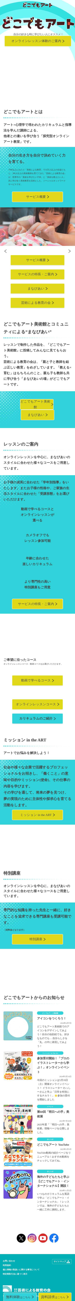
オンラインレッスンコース (36, 704)
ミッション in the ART (36, 815)
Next (69, 251)
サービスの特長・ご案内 (36, 274)
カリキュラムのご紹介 (36, 718)
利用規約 (7, 1265)
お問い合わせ (9, 1261)
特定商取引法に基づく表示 (15, 1274)
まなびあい (36, 288)
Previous (5, 251)
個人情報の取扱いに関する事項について (21, 1270)
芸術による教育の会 (36, 303)
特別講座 (35, 939)
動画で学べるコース (36, 680)
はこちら (18, 1297)
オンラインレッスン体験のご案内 (36, 41)
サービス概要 (36, 197)
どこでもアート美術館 (35, 404)
